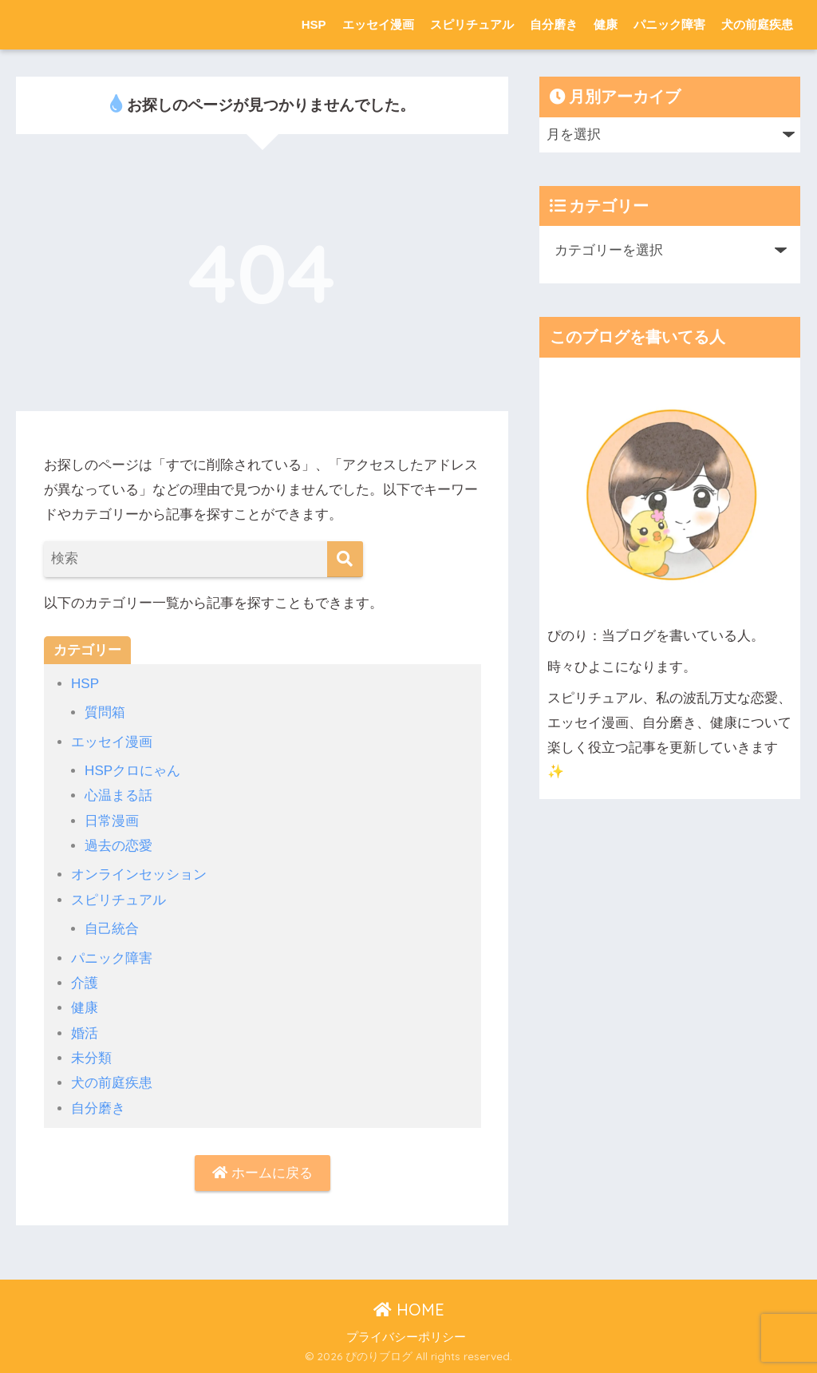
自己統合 (112, 928)
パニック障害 (669, 24)
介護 (84, 983)
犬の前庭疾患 (757, 24)
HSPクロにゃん (132, 770)
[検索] (345, 559)
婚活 (84, 1033)
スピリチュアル (472, 24)
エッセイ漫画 (378, 24)
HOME (408, 1310)
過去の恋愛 (118, 845)
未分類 (91, 1058)
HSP (314, 24)
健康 (606, 24)
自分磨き (554, 24)
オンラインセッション (139, 874)
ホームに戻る (262, 1173)
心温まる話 (118, 795)
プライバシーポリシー (406, 1337)
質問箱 (105, 712)
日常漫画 (112, 821)
